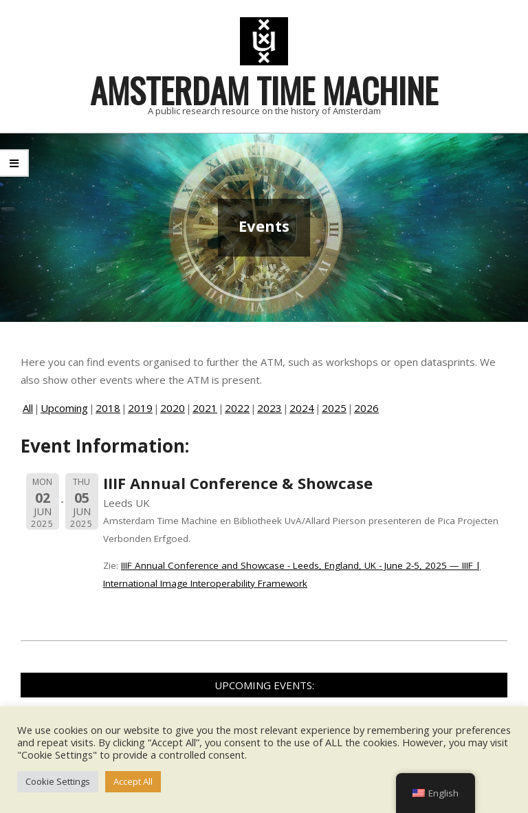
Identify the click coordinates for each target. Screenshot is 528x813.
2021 (204, 408)
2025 (334, 408)
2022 (237, 408)
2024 (301, 408)
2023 (269, 408)
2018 (108, 408)
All (28, 408)
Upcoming (64, 408)
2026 (366, 408)
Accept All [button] (133, 781)
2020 (172, 408)
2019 (140, 408)
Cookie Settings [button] (57, 781)
